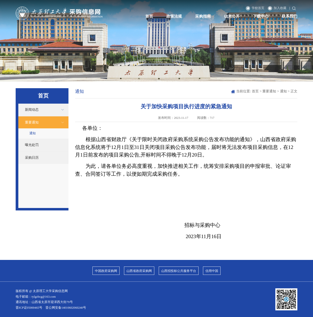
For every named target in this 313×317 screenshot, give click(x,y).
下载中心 (260, 16)
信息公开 (232, 16)
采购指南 (203, 16)
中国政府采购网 (106, 271)
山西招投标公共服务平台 (178, 271)
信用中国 (211, 271)
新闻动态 (32, 109)
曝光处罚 (32, 145)
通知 (32, 133)
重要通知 (32, 122)
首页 (149, 16)
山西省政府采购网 (139, 271)
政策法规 (174, 16)
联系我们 (289, 16)
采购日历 (32, 157)
